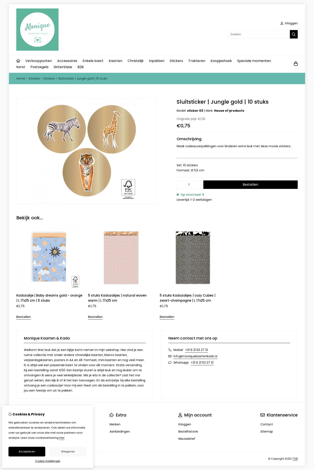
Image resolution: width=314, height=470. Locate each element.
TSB (295, 458)
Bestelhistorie (188, 431)
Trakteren (196, 60)
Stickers (176, 60)
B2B (80, 67)
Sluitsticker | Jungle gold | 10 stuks (82, 78)
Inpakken (156, 60)
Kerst (20, 67)
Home (20, 78)
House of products (229, 111)
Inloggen (184, 424)
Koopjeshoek (221, 60)
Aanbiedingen (120, 431)
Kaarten (115, 60)
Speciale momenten (254, 60)
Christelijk (136, 60)
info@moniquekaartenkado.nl (195, 356)
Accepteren (27, 451)
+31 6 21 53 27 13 (196, 350)
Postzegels (39, 67)
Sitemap (266, 431)
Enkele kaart (93, 60)
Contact (266, 424)
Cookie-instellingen (47, 461)
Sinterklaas (63, 67)
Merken (115, 424)
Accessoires (67, 60)
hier (62, 438)
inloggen (289, 23)
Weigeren (68, 451)
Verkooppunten (38, 60)
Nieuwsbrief (186, 439)
